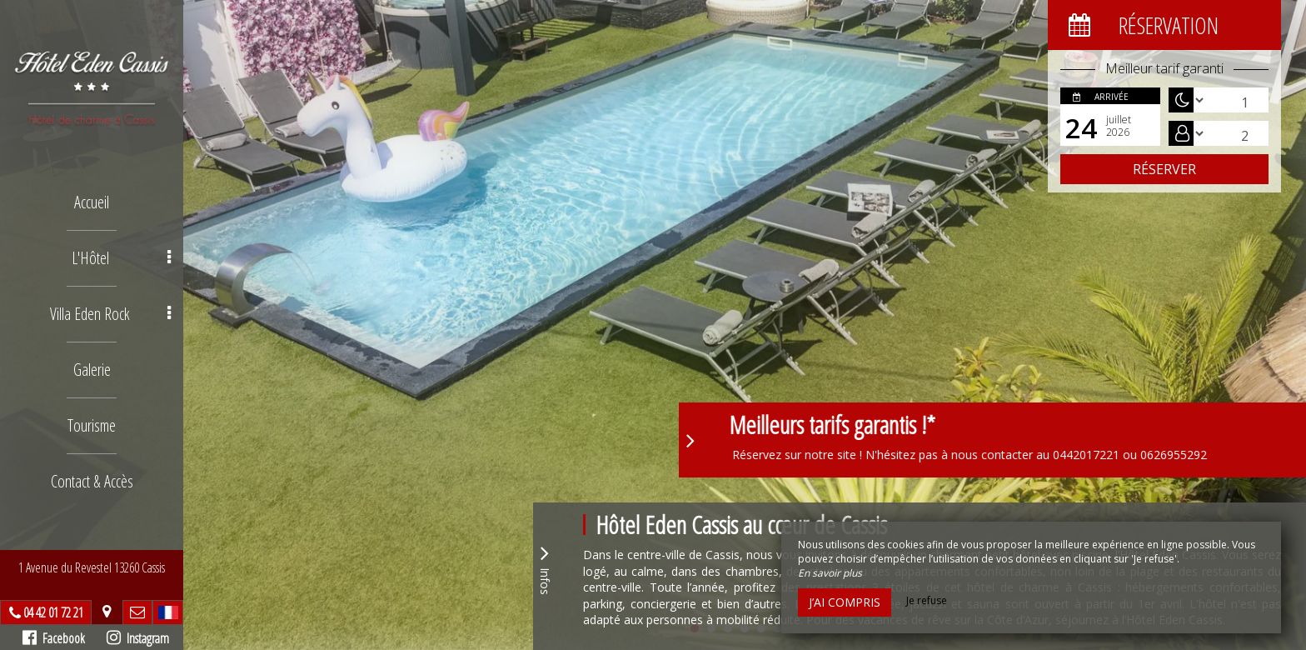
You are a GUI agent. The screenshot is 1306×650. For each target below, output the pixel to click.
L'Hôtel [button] (122, 258)
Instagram (138, 638)
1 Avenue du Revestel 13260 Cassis (91, 567)
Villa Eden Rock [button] (110, 313)
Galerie (92, 369)
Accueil (91, 202)
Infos (544, 568)
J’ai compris (844, 602)
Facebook (53, 638)
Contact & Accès (92, 481)
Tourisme (91, 425)
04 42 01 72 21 (53, 612)
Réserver (1164, 169)
